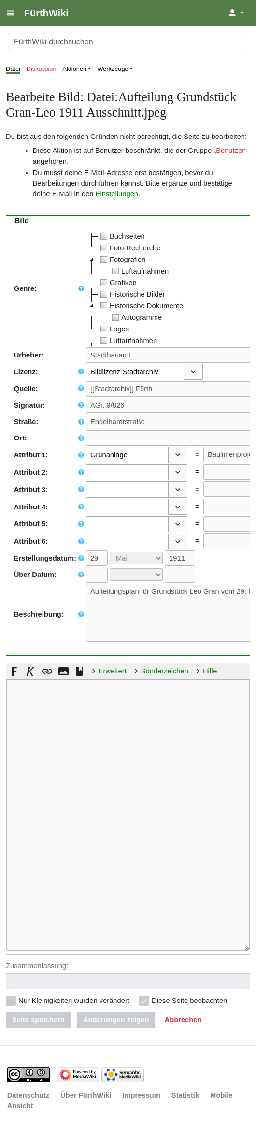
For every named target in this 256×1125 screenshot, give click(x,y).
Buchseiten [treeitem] (121, 236)
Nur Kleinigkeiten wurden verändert (73, 999)
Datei (13, 68)
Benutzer (230, 150)
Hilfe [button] (210, 671)
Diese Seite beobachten (189, 999)
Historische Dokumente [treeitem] (140, 306)
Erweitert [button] (113, 671)
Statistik (185, 1094)
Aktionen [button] (74, 68)
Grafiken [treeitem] (117, 282)
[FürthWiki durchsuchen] (125, 42)
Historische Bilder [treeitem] (131, 294)
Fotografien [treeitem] (121, 259)
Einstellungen (117, 194)
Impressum (141, 1094)
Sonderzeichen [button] (164, 671)
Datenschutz (28, 1094)
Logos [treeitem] (113, 329)
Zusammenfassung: (37, 965)
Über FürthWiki (85, 1094)
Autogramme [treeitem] (136, 317)
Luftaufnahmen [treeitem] (139, 271)
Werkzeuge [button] (112, 68)
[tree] (136, 288)
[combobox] (135, 372)
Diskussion (42, 68)
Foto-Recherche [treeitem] (129, 248)
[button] (193, 372)
